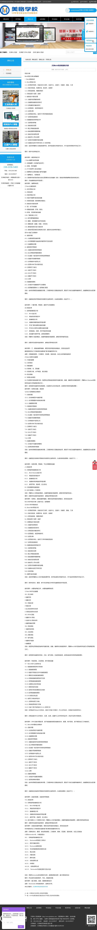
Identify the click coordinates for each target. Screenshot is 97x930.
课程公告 (30, 19)
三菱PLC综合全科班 (11, 149)
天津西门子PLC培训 (25, 52)
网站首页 (6, 19)
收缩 (83, 34)
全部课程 (42, 19)
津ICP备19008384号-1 (63, 919)
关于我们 (18, 19)
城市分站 (75, 2)
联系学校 (79, 19)
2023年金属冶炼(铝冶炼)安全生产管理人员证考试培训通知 (44, 895)
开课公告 (8, 70)
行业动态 (8, 73)
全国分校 (77, 908)
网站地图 (93, 2)
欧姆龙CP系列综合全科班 (10, 128)
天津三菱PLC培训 (38, 52)
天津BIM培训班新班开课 (40, 886)
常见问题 (66, 19)
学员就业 (54, 19)
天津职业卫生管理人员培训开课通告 (38, 893)
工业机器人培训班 (10, 108)
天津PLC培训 (13, 52)
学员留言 (84, 2)
